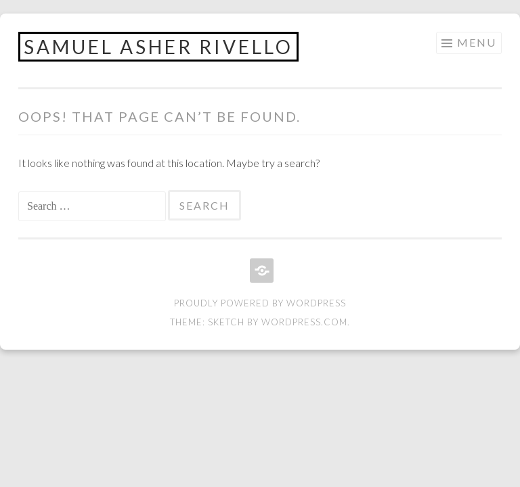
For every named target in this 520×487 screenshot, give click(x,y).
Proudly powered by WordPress (260, 303)
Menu (476, 42)
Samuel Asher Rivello (158, 46)
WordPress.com (304, 322)
